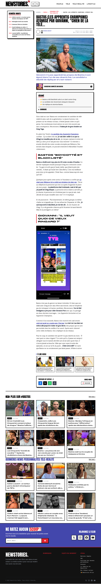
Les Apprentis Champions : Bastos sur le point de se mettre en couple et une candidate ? (84, 370)
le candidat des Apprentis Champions (65, 134)
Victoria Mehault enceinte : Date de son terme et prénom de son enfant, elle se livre (50, 487)
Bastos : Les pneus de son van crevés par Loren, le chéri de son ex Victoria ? (50, 453)
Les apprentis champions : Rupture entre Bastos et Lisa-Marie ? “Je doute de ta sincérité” (45, 370)
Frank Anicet (47, 31)
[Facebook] (40, 383)
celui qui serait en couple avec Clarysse (50, 323)
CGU (81, 558)
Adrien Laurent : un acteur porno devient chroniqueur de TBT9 (18, 486)
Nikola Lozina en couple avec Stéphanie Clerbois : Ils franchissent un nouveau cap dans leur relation (50, 517)
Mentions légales (85, 556)
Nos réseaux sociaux (86, 570)
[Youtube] (92, 537)
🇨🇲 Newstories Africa (87, 572)
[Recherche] (38, 4)
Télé (68, 4)
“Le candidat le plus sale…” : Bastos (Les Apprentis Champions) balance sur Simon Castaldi (65, 370)
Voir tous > (92, 397)
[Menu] (34, 4)
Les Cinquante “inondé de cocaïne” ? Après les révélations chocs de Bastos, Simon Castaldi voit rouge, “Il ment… (19, 455)
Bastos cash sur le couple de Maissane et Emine (80, 453)
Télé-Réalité (78, 4)
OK (45, 541)
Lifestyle (91, 4)
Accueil (38, 12)
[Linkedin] (42, 33)
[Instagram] (80, 537)
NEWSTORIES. (17, 4)
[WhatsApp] (50, 383)
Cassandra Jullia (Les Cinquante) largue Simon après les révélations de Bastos (48, 424)
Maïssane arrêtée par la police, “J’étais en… (78, 486)
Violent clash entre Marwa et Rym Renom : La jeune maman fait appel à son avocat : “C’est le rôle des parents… (19, 518)
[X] (45, 383)
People (59, 4)
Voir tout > (92, 459)
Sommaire (43, 110)
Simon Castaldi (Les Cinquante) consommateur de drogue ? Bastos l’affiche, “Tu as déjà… (19, 424)
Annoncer (83, 564)
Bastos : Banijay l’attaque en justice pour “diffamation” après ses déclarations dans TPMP (80, 424)
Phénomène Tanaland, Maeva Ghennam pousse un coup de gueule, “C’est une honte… (80, 517)
